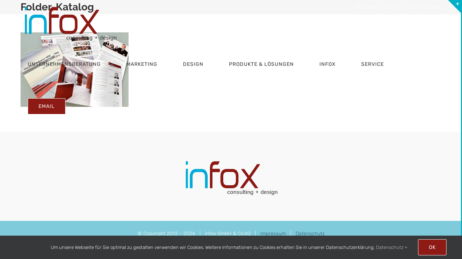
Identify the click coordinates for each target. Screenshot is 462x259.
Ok (432, 247)
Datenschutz (310, 234)
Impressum (273, 234)
